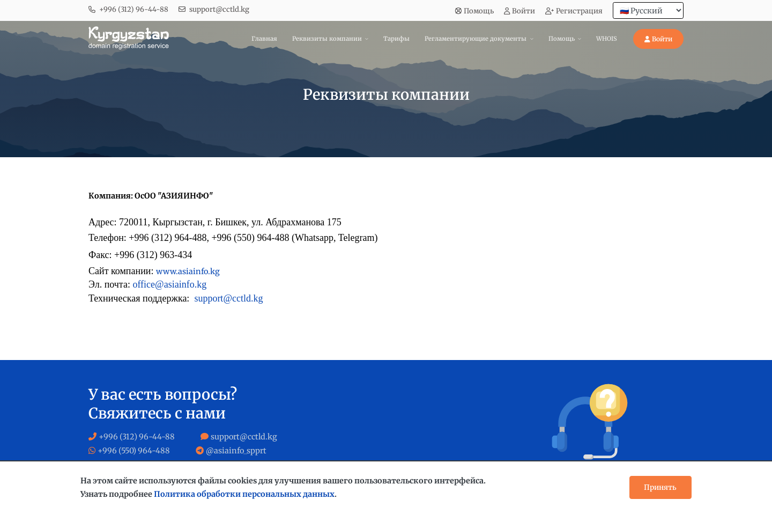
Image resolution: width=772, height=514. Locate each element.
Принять (660, 487)
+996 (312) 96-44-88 (133, 9)
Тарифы (396, 38)
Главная (264, 38)
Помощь (474, 11)
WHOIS (606, 38)
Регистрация (574, 11)
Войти (519, 11)
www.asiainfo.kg (188, 271)
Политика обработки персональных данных (244, 494)
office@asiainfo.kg (169, 284)
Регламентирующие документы (475, 38)
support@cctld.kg (219, 9)
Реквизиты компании (327, 38)
